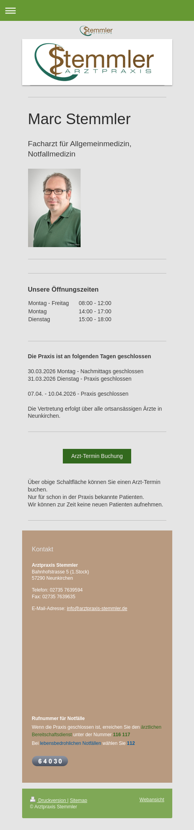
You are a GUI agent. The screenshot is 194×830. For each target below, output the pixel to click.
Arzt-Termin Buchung (97, 456)
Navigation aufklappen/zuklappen (97, 10)
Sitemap (78, 800)
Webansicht (151, 799)
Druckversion (49, 800)
